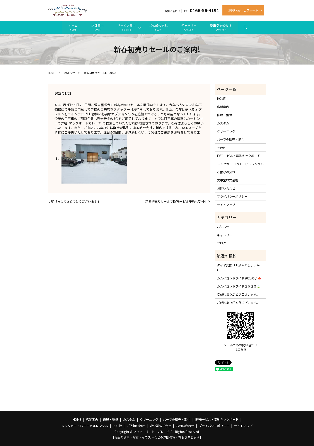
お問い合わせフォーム (243, 10)
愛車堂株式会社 (221, 27)
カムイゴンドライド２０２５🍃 (238, 286)
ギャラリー (189, 27)
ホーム (72, 27)
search (246, 27)
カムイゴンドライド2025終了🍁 (239, 278)
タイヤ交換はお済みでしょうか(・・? (238, 267)
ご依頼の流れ (158, 27)
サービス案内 (126, 27)
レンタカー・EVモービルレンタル (240, 164)
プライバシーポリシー (232, 196)
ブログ (221, 243)
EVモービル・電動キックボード (238, 155)
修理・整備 (224, 115)
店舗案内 (97, 27)
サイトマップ (226, 204)
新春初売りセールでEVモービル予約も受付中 (176, 201)
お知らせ (69, 73)
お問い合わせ (226, 188)
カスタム (223, 123)
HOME (51, 73)
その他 (221, 147)
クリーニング (226, 131)
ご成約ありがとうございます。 (238, 294)
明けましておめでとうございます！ (75, 201)
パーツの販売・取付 (230, 139)
